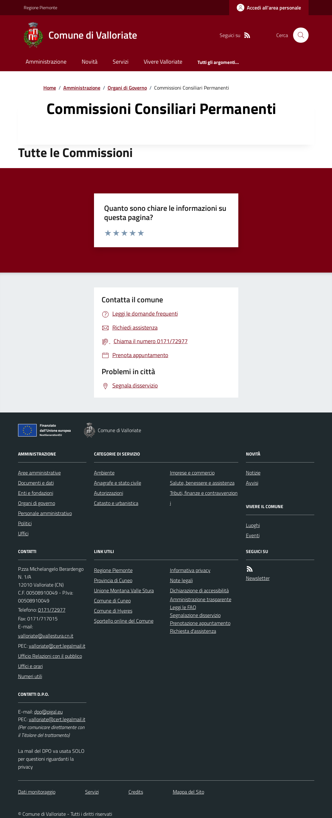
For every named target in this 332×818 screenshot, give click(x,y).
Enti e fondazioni (35, 493)
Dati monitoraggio (36, 792)
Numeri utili (30, 676)
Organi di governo (36, 503)
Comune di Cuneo (112, 600)
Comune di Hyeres (113, 610)
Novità (89, 61)
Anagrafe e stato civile (117, 483)
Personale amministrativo (45, 513)
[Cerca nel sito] (298, 35)
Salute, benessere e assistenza (202, 483)
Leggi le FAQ (183, 607)
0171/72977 (52, 610)
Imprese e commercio (192, 472)
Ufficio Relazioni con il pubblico (50, 656)
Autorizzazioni (108, 493)
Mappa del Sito (188, 792)
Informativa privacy (190, 570)
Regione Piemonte (40, 7)
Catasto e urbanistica (116, 503)
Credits (135, 792)
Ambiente (104, 472)
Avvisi (252, 483)
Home (49, 87)
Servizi (120, 61)
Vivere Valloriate (163, 61)
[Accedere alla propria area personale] (269, 7)
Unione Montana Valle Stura (124, 590)
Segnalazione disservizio (195, 615)
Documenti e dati (36, 483)
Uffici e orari (30, 666)
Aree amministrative (39, 472)
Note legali (181, 580)
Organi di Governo (127, 87)
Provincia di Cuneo (113, 580)
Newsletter (258, 578)
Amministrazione (46, 61)
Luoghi (253, 525)
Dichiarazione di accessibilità (199, 590)
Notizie (253, 472)
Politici (25, 523)
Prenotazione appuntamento (200, 623)
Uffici (23, 533)
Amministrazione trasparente (200, 599)
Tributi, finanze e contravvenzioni (204, 498)
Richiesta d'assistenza (193, 631)
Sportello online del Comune (123, 621)
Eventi (253, 535)
